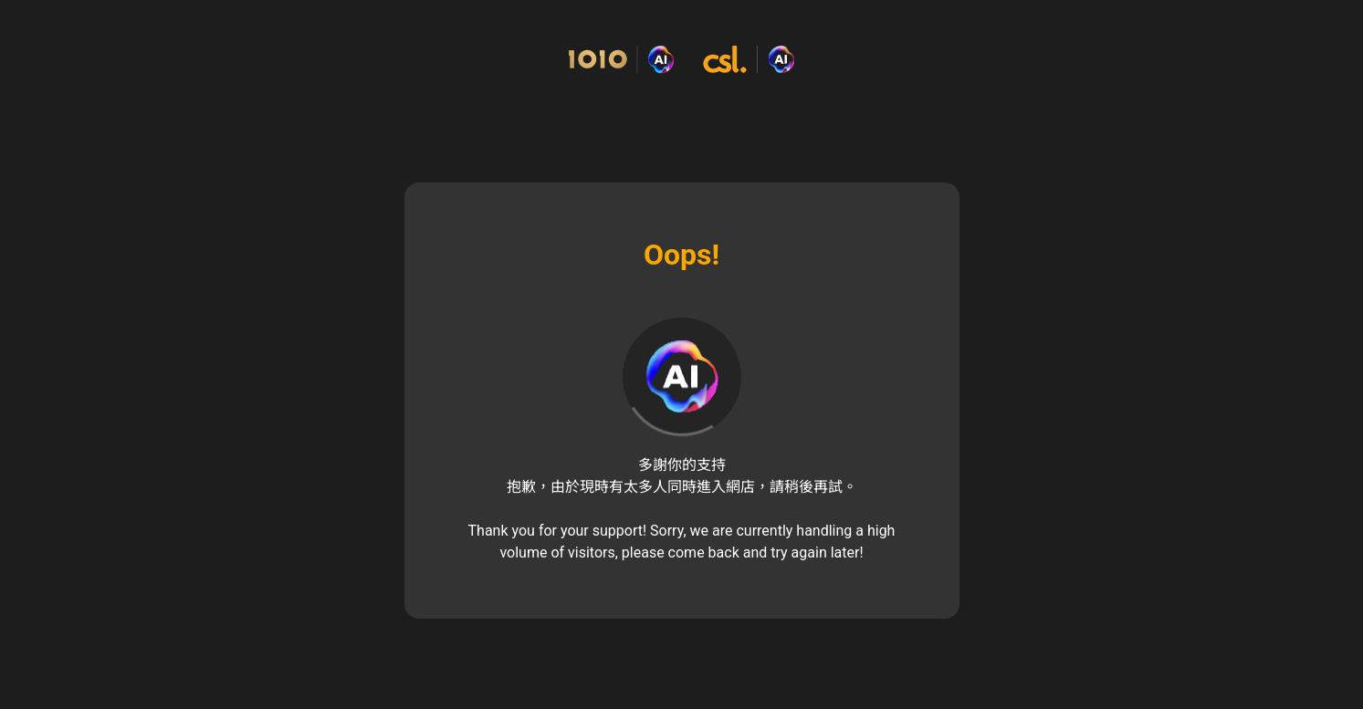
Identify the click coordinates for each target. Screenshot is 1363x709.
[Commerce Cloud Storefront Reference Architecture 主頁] (681, 60)
